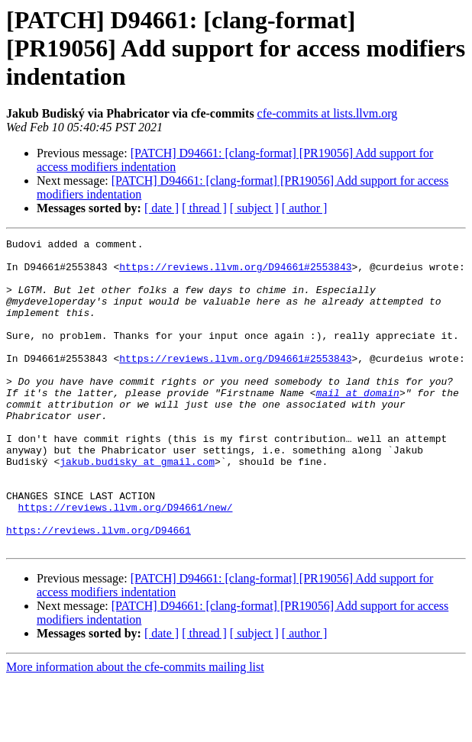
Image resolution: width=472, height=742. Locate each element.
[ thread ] (204, 208)
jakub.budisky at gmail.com (137, 507)
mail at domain (357, 424)
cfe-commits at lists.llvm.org (327, 113)
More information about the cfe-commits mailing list (135, 728)
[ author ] (305, 208)
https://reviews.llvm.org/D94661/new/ (125, 562)
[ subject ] (254, 208)
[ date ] (161, 208)
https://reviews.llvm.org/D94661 (98, 589)
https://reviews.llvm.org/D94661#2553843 (235, 273)
